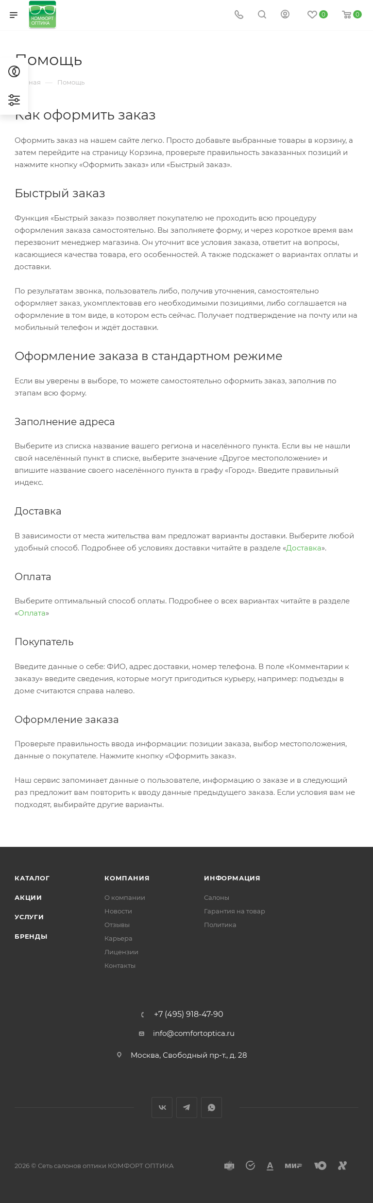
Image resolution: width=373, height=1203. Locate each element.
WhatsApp (211, 1107)
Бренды (31, 936)
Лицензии (121, 952)
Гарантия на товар (234, 911)
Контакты (120, 965)
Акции (28, 897)
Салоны (216, 897)
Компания (127, 878)
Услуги (29, 917)
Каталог (32, 878)
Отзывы (117, 924)
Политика (220, 924)
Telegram (186, 1107)
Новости (118, 911)
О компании (124, 897)
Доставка (304, 547)
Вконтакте (162, 1107)
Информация (232, 878)
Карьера (118, 938)
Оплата (32, 613)
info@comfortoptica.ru (194, 1033)
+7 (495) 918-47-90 (188, 1014)
